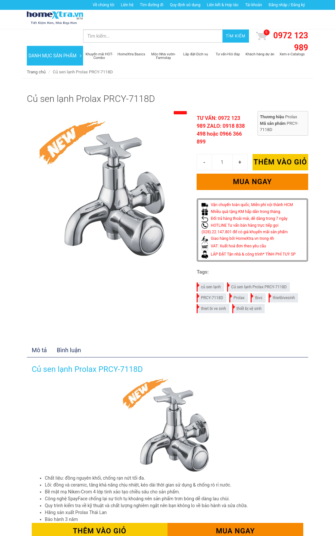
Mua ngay (252, 166)
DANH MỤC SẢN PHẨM (54, 39)
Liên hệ (127, 5)
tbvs (256, 280)
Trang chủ (36, 55)
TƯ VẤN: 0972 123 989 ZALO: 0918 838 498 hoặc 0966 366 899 (221, 114)
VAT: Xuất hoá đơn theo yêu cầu (234, 229)
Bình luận (69, 333)
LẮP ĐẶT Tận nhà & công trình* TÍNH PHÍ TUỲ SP (248, 238)
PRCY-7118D (210, 280)
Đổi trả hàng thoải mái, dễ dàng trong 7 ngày (245, 202)
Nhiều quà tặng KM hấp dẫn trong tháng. (241, 195)
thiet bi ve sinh (211, 291)
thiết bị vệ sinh (247, 291)
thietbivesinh (282, 280)
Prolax (237, 280)
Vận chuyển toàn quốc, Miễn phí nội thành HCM (247, 188)
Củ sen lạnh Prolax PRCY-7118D (257, 269)
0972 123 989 (290, 25)
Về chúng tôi (103, 5)
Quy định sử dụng (185, 5)
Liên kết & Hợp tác (222, 5)
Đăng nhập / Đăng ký (287, 5)
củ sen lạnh (209, 269)
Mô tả (39, 333)
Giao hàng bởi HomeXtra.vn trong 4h (238, 222)
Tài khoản (253, 5)
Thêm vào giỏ (280, 146)
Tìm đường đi (152, 5)
